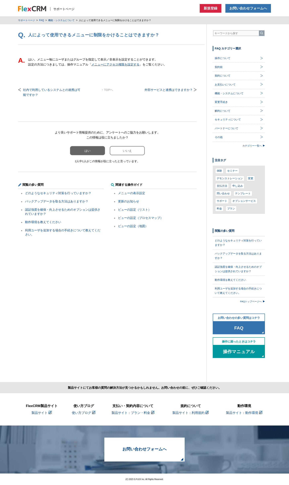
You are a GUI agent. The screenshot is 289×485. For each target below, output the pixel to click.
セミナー (232, 170)
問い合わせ (223, 193)
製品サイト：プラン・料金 (133, 412)
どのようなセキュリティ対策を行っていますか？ (58, 193)
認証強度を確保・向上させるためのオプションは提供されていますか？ (238, 269)
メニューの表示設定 (131, 193)
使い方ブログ (83, 412)
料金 (219, 208)
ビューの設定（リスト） (134, 209)
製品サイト (42, 412)
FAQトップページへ (252, 301)
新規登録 (210, 8)
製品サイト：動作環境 (244, 412)
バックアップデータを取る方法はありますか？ (56, 201)
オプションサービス (244, 200)
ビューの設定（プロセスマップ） (140, 217)
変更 (250, 178)
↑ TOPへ (107, 89)
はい (87, 150)
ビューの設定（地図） (133, 226)
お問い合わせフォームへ (248, 8)
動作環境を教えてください (43, 222)
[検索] (262, 33)
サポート (222, 200)
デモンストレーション (230, 178)
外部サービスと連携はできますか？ (168, 89)
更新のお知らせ (128, 201)
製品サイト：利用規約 (190, 412)
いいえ (127, 150)
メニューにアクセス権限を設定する (115, 64)
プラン (231, 208)
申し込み (237, 185)
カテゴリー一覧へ (253, 145)
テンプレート (243, 193)
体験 (219, 170)
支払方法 (222, 185)
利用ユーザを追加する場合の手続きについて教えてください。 (238, 290)
